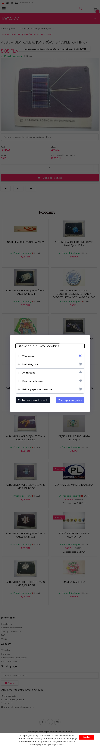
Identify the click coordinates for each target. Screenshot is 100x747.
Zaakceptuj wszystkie (70, 400)
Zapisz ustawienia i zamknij (32, 400)
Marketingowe (30, 364)
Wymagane (28, 355)
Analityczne (28, 372)
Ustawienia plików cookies (38, 346)
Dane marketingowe (33, 380)
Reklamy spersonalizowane (37, 389)
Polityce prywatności (54, 744)
